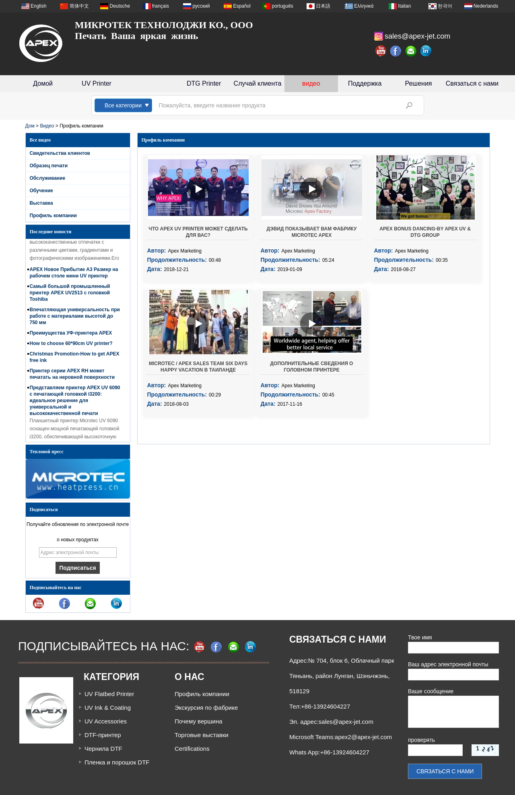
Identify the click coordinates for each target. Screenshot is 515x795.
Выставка (41, 203)
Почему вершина (198, 721)
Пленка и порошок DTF (117, 762)
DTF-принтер (102, 734)
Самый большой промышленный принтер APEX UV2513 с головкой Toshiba (70, 295)
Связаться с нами (472, 83)
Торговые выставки (202, 734)
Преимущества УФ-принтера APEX (71, 335)
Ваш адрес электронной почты (448, 664)
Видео (47, 126)
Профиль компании (53, 215)
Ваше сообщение (430, 691)
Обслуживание (48, 178)
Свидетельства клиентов (60, 153)
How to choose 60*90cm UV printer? (71, 346)
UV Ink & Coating (107, 707)
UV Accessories (105, 721)
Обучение (41, 190)
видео (311, 83)
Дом (30, 126)
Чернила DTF (103, 748)
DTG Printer (204, 83)
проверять (421, 740)
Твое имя (420, 637)
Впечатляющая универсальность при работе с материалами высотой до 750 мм (75, 318)
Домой (43, 83)
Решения (418, 83)
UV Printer (96, 83)
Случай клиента (258, 83)
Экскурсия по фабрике (206, 707)
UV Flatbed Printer (109, 693)
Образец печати (49, 165)
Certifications (192, 748)
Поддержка (364, 83)
